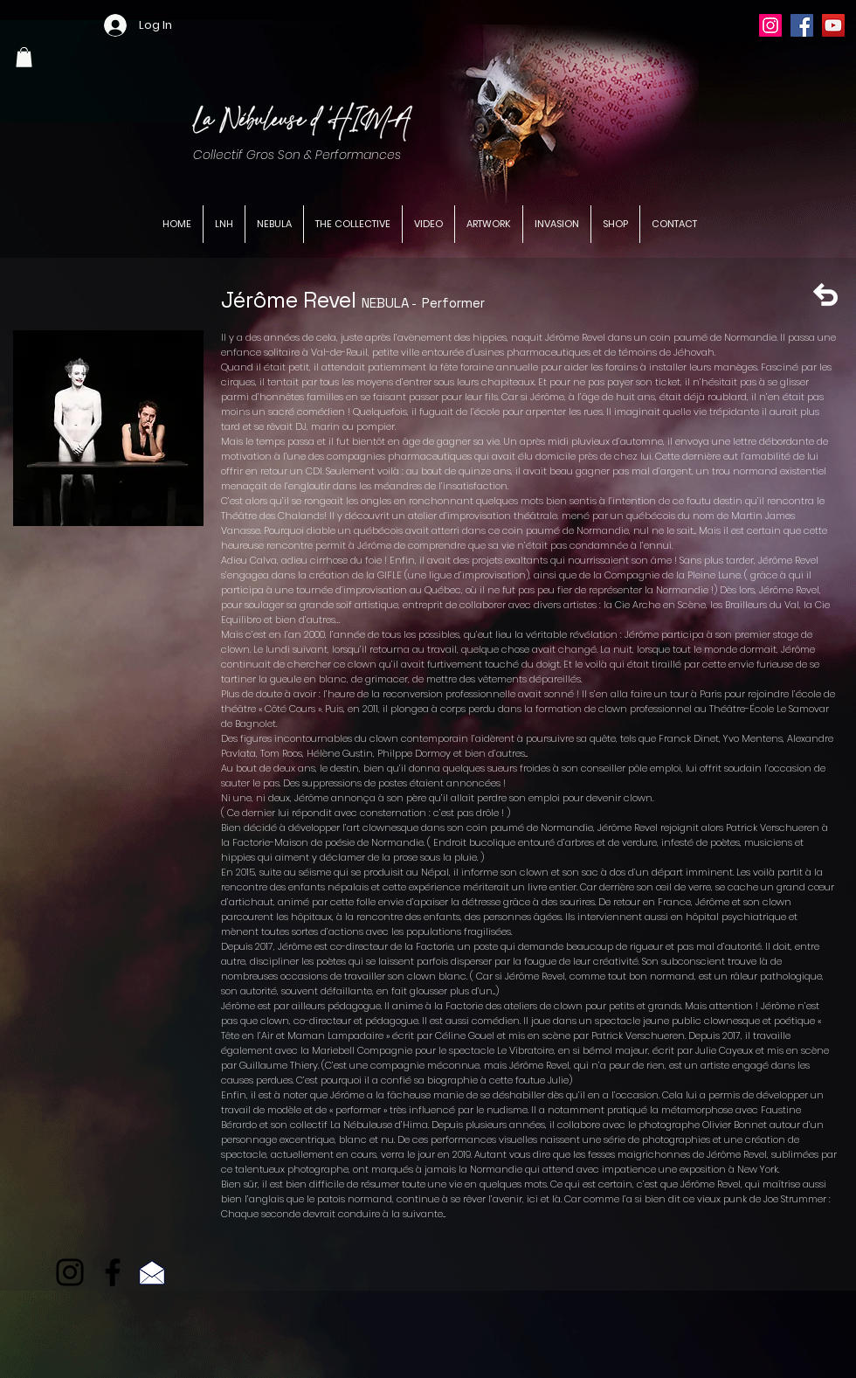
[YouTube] (833, 25)
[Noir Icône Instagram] (70, 1272)
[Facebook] (801, 25)
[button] (24, 57)
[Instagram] (770, 25)
